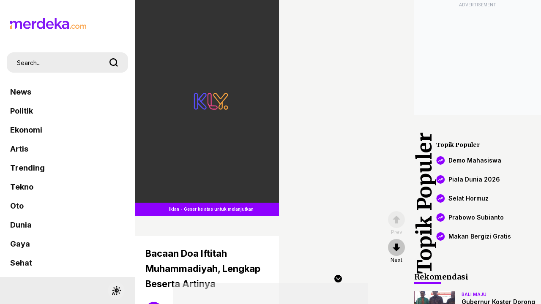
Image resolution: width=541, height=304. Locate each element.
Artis (19, 148)
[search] (113, 62)
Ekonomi (26, 129)
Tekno (21, 186)
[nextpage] (396, 251)
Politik (21, 110)
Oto (17, 205)
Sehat (21, 262)
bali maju (474, 294)
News (20, 91)
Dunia (21, 224)
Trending (27, 167)
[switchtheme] (116, 290)
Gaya (20, 243)
